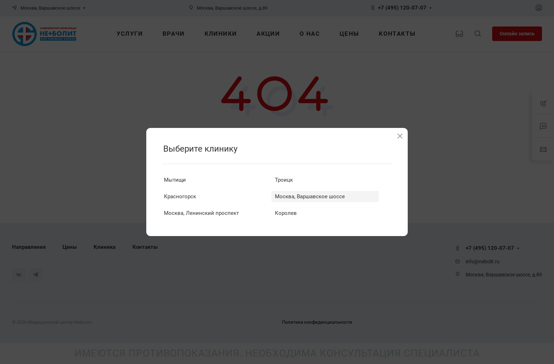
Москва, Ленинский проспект (201, 213)
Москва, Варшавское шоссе (310, 196)
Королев (286, 213)
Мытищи (175, 180)
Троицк (284, 180)
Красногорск (180, 196)
